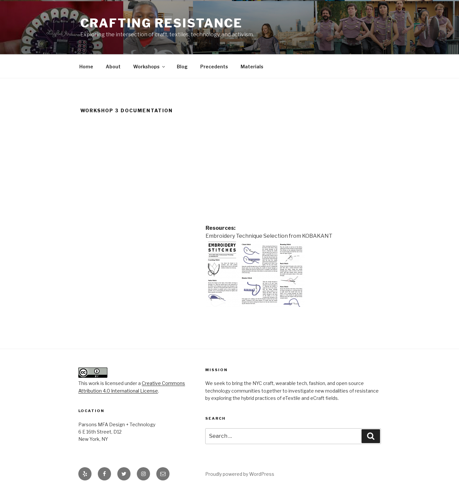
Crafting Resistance (161, 23)
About (113, 66)
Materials (252, 66)
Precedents (214, 66)
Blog (182, 66)
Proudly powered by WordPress (239, 474)
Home (86, 66)
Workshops (149, 66)
